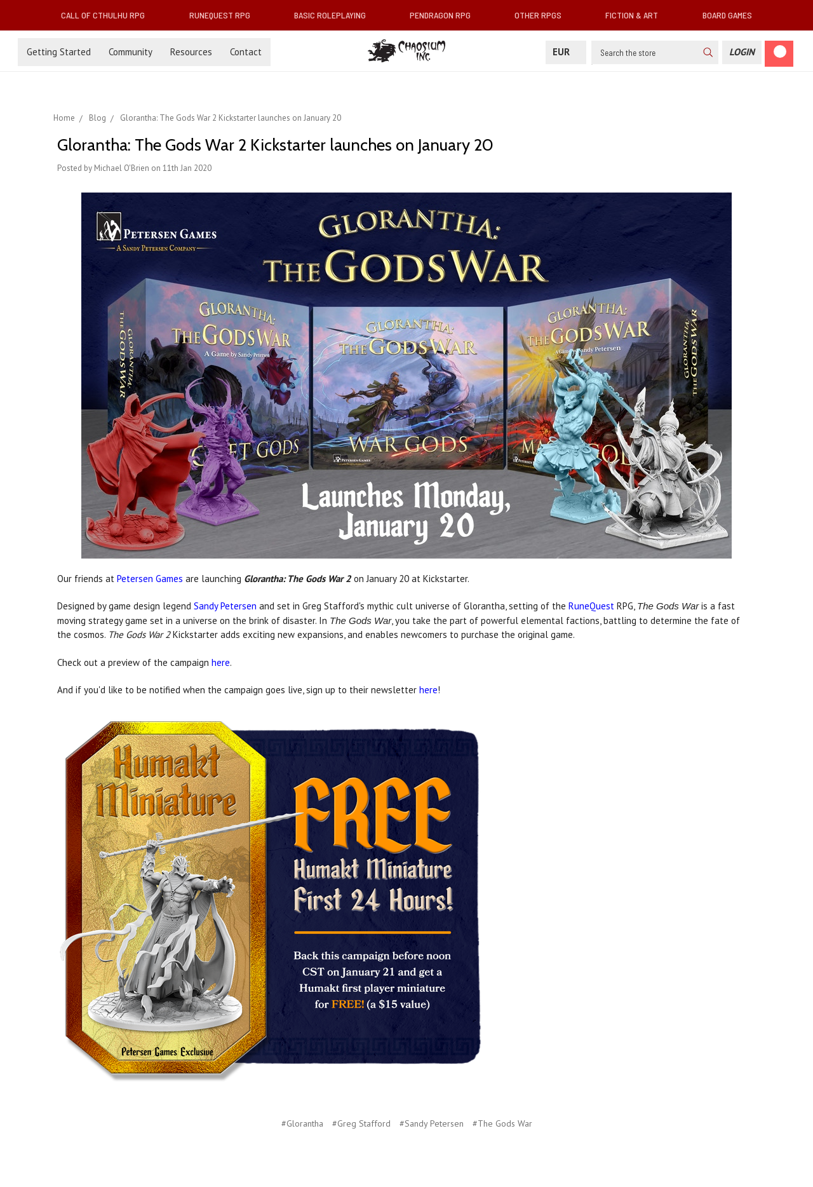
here (221, 662)
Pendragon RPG (445, 15)
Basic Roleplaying (335, 15)
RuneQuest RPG (224, 15)
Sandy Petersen (225, 606)
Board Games (727, 15)
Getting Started (59, 52)
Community (130, 52)
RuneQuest (591, 606)
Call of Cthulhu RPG (108, 15)
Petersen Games (150, 579)
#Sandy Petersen (432, 1123)
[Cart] (779, 54)
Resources (191, 52)
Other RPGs (543, 15)
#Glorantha (302, 1123)
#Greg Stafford (361, 1123)
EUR (566, 52)
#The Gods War (502, 1123)
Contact (246, 52)
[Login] (742, 52)
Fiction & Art (636, 15)
